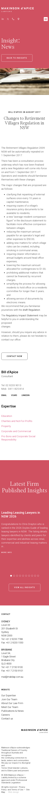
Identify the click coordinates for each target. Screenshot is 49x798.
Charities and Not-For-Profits (16, 421)
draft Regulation (31, 309)
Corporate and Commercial (16, 431)
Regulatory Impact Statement (22, 315)
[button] (46, 19)
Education (6, 415)
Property (6, 426)
